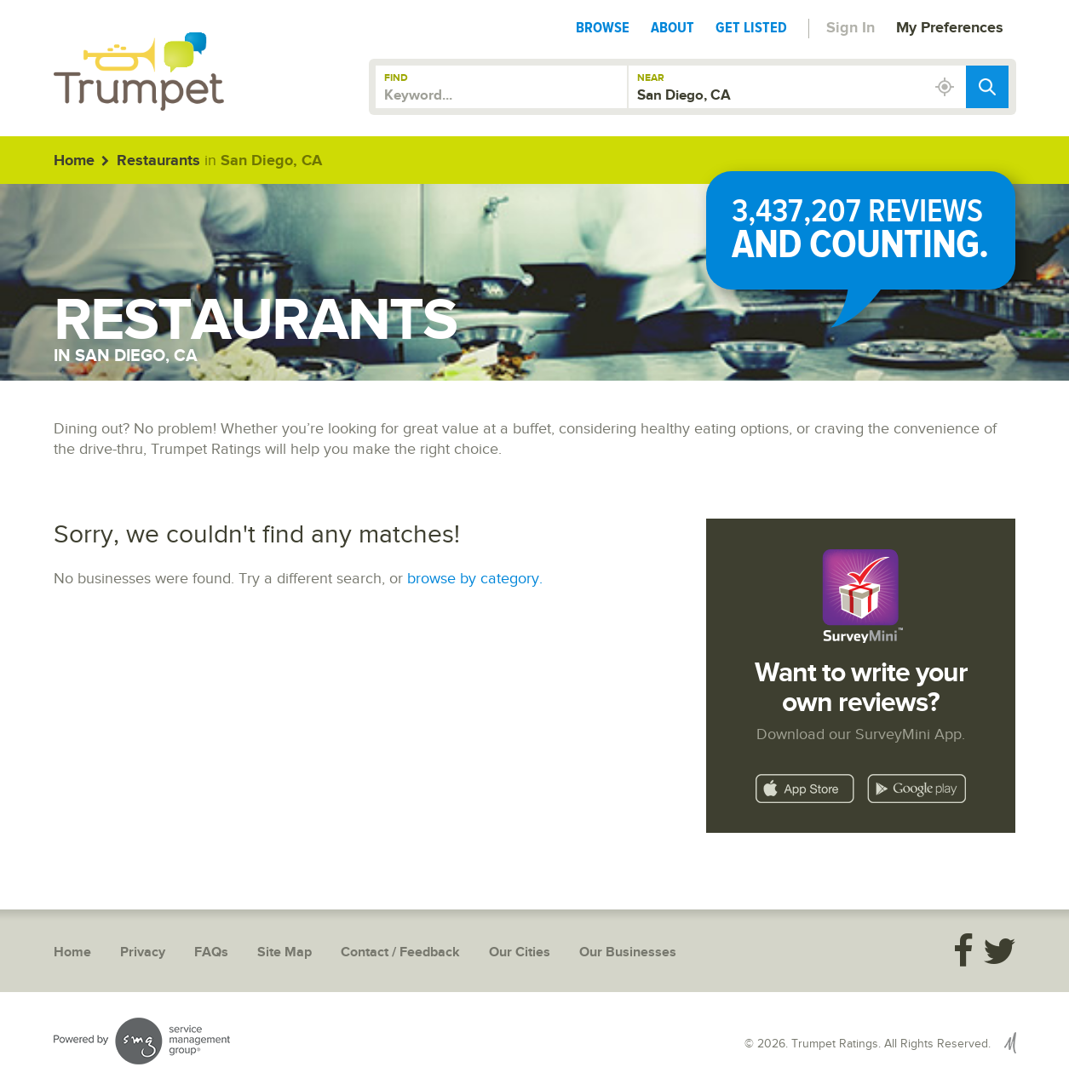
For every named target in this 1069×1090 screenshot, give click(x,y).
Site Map (284, 952)
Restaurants (158, 161)
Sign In (850, 28)
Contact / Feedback (400, 952)
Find (396, 78)
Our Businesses (627, 952)
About (672, 27)
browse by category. (475, 579)
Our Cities (519, 952)
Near (650, 78)
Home (74, 161)
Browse (602, 27)
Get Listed (751, 27)
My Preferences (949, 28)
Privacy (142, 952)
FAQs (211, 952)
